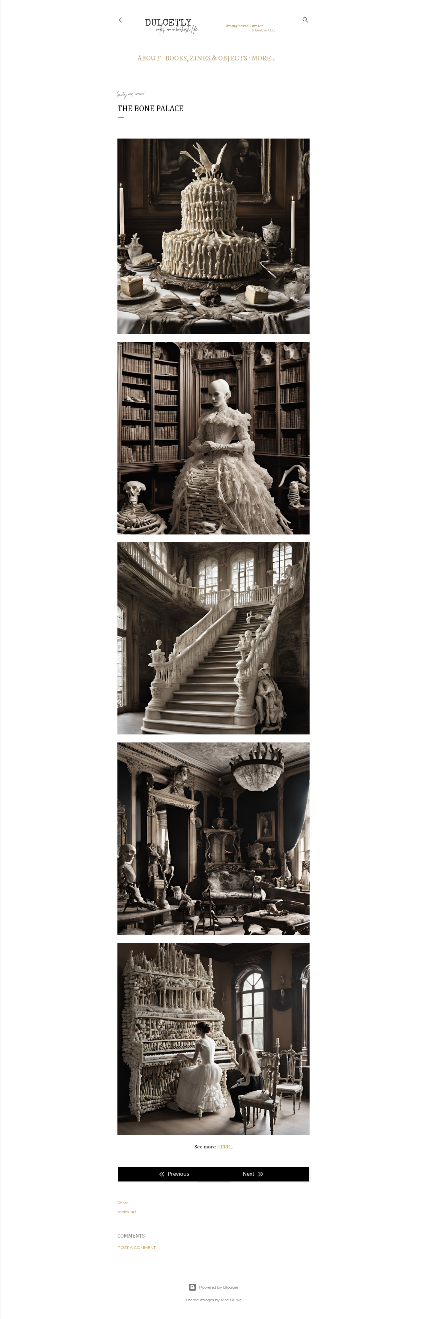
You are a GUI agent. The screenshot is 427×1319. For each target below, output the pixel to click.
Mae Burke (231, 1299)
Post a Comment (136, 1247)
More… (264, 58)
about (149, 58)
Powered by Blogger (213, 1287)
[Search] (306, 18)
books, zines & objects (206, 58)
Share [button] (122, 1202)
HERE (223, 1147)
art (133, 1211)
